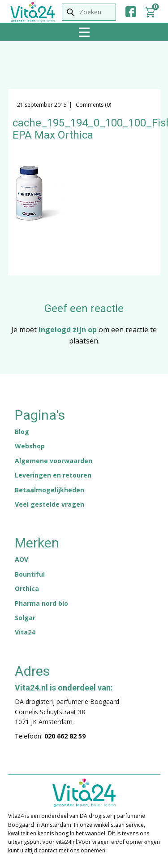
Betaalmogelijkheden (49, 490)
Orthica (27, 588)
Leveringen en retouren (53, 475)
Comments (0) (92, 105)
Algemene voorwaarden (53, 460)
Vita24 (25, 632)
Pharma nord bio (41, 603)
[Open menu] (84, 32)
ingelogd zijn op (68, 329)
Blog (22, 431)
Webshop (30, 446)
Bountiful (30, 574)
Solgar (25, 617)
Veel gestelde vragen (49, 504)
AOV (21, 559)
